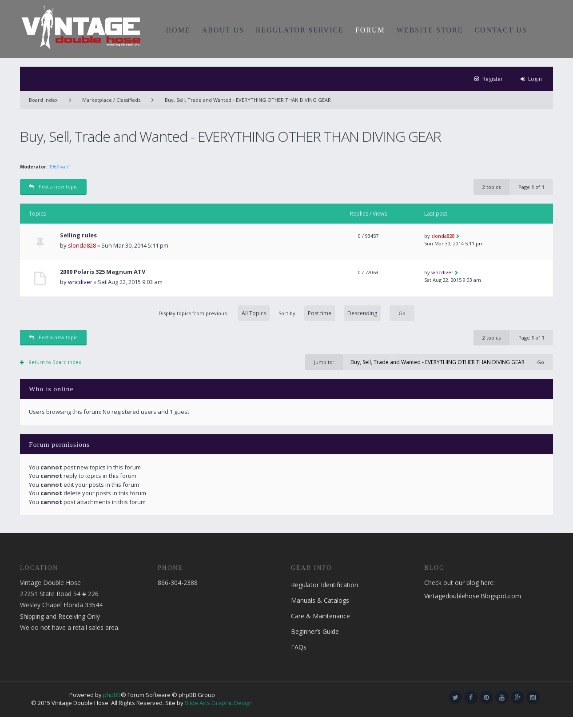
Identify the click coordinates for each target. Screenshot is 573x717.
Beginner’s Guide (315, 631)
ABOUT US (223, 30)
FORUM (370, 30)
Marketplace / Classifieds (111, 99)
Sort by (330, 313)
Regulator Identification (324, 585)
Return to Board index (54, 362)
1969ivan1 (60, 167)
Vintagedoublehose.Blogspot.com (472, 596)
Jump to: (324, 362)
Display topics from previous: (214, 313)
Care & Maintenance (320, 616)
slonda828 (82, 245)
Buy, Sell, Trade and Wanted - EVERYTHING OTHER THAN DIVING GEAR (248, 99)
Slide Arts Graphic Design (219, 703)
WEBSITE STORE (430, 30)
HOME (178, 30)
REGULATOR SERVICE (300, 30)
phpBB (112, 695)
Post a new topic (53, 186)
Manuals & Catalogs (320, 600)
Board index (43, 99)
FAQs (298, 647)
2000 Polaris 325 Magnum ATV (102, 272)
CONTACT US (500, 30)
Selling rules (78, 235)
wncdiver (80, 282)
